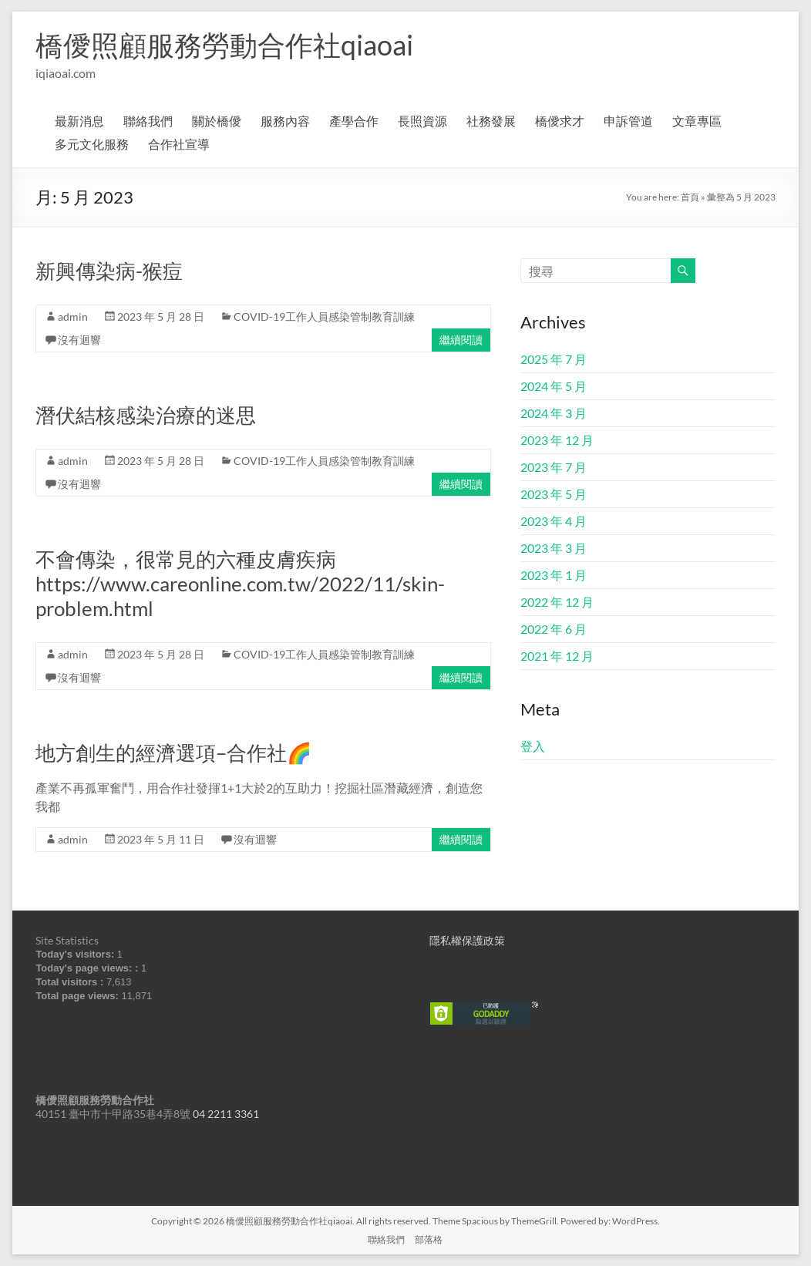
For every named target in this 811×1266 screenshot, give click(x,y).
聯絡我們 (148, 120)
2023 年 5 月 (553, 494)
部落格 (429, 1239)
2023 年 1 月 (553, 574)
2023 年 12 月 (557, 440)
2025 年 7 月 (553, 359)
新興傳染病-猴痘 (109, 270)
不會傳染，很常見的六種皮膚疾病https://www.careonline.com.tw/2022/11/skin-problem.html (240, 584)
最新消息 (79, 120)
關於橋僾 (216, 120)
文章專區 (697, 120)
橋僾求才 (559, 120)
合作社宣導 (179, 143)
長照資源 (422, 120)
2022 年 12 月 (557, 601)
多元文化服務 (92, 143)
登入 (532, 746)
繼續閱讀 (461, 339)
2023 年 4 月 (553, 520)
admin (73, 316)
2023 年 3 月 (553, 547)
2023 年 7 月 (553, 467)
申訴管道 (628, 120)
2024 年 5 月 (553, 386)
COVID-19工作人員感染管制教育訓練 (324, 316)
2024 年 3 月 (553, 413)
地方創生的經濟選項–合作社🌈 (173, 752)
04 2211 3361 (226, 1113)
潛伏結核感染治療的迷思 (145, 414)
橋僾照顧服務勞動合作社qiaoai (224, 45)
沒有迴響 (79, 339)
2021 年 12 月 (557, 655)
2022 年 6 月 (553, 628)
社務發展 (491, 120)
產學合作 (354, 120)
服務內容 (285, 120)
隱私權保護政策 (467, 940)
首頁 (690, 197)
